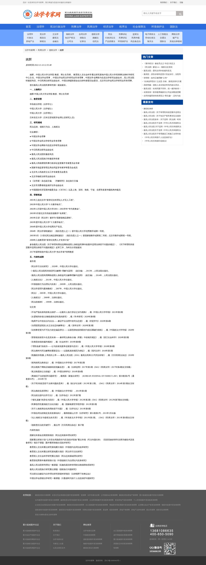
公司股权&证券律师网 (109, 495)
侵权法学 (53, 50)
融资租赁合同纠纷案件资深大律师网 (74, 500)
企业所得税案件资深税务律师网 (101, 500)
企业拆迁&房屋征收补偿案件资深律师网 (50, 505)
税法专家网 (150, 510)
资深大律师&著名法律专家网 (46, 515)
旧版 (181, 2)
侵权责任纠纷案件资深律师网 (70, 510)
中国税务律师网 (89, 535)
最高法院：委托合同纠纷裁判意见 (158, 71)
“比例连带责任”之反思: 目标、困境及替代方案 (163, 81)
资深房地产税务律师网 (123, 500)
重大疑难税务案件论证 (31, 531)
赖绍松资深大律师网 (42, 495)
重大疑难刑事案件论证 (31, 539)
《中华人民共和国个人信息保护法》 (158, 137)
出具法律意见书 (59, 548)
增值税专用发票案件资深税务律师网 (123, 505)
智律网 (83, 495)
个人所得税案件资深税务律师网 (145, 500)
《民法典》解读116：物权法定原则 (158, 67)
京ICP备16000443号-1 (112, 561)
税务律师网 (113, 510)
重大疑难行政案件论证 (31, 544)
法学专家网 (30, 50)
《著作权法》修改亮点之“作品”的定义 (159, 63)
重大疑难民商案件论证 (31, 548)
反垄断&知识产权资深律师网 (149, 505)
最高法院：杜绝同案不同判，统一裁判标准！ (162, 88)
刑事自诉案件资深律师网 (92, 510)
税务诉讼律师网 (162, 510)
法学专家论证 (58, 539)
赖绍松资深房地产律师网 (128, 495)
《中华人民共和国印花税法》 (156, 141)
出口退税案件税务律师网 (122, 531)
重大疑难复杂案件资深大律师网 (151, 495)
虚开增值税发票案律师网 (122, 535)
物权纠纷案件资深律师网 (171, 505)
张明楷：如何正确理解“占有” (156, 78)
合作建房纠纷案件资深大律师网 (47, 500)
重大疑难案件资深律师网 (122, 539)
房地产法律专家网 (138, 510)
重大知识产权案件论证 (31, 535)
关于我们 (173, 2)
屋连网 (105, 510)
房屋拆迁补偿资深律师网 (122, 544)
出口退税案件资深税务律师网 (97, 505)
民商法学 (42, 50)
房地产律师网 (124, 510)
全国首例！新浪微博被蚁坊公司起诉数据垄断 (162, 92)
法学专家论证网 (93, 495)
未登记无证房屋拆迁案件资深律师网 (65, 495)
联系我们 (163, 2)
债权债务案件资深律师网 (92, 539)
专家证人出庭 (58, 544)
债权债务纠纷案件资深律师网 (46, 510)
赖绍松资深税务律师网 (75, 505)
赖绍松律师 (148, 109)
